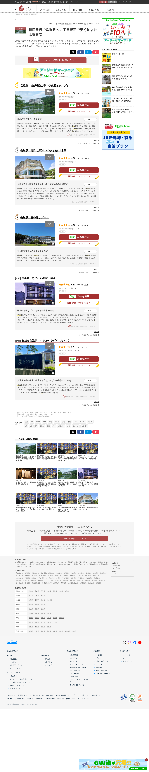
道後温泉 (40, 580)
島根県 (37, 622)
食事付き (84, 426)
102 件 (86, 158)
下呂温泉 (73, 578)
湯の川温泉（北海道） (47, 573)
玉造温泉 (65, 580)
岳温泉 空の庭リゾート (34, 217)
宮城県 (49, 591)
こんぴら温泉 (49, 580)
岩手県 (43, 591)
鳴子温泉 (66, 573)
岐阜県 (37, 613)
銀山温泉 (95, 573)
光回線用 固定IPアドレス (78, 667)
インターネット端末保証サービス (21, 679)
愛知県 (43, 613)
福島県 (57, 422)
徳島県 (31, 627)
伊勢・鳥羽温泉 (54, 583)
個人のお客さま (12, 651)
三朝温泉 (58, 580)
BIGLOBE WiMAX (16, 668)
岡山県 (43, 622)
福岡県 (31, 631)
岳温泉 (90, 422)
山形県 (61, 591)
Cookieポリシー (96, 695)
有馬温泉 (18, 580)
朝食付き (61, 426)
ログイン (131, 2)
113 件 (86, 93)
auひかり (13, 662)
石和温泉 (80, 575)
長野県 (37, 604)
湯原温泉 (80, 580)
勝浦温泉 (33, 580)
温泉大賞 (47, 659)
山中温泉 (49, 578)
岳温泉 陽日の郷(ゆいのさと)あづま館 (43, 150)
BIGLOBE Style (101, 670)
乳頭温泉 (59, 573)
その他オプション (16, 688)
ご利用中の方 (125, 651)
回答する (103, 2)
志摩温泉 (63, 583)
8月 (31, 426)
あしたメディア (49, 665)
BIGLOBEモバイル (16, 665)
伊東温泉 (96, 575)
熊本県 (49, 631)
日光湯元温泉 (36, 583)
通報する (96, 140)
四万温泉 (34, 575)
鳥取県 (31, 622)
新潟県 (43, 604)
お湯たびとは (117, 565)
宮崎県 (61, 631)
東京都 (43, 600)
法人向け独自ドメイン (77, 685)
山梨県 (31, 604)
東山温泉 (81, 573)
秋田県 (55, 591)
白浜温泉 (26, 580)
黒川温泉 (94, 580)
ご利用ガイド (117, 568)
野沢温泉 (58, 575)
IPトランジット (75, 676)
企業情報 (96, 651)
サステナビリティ (102, 661)
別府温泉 (87, 580)
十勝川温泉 (35, 573)
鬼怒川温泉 (42, 575)
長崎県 (43, 631)
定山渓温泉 (19, 573)
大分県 (55, 631)
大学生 (38, 422)
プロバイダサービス (76, 664)
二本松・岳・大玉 (79, 422)
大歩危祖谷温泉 (73, 583)
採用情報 (99, 667)
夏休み (42, 426)
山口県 (55, 622)
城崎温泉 (97, 578)
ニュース (99, 664)
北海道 (31, 591)
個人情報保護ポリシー (63, 695)
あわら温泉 (56, 578)
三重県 (49, 613)
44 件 (86, 285)
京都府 (37, 618)
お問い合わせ (11, 695)
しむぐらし (48, 662)
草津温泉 (103, 573)
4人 (32, 422)
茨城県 (43, 595)
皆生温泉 (72, 580)
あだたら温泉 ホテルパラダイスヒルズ (45, 340)
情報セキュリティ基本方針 (55, 699)
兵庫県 (49, 618)
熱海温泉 (91, 583)
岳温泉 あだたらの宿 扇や (38, 278)
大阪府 (43, 618)
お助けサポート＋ (16, 676)
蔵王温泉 (88, 573)
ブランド (99, 658)
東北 (50, 422)
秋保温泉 (73, 573)
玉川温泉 (27, 583)
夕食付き (76, 426)
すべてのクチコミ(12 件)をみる (88, 143)
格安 (54, 426)
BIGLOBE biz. (74, 655)
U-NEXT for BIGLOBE (17, 685)
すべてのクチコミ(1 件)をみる (89, 210)
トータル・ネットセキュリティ (20, 682)
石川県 (37, 609)
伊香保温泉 (19, 575)
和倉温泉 (41, 578)
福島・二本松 (66, 422)
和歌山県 (61, 618)
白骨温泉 (65, 575)
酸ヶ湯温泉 (19, 583)
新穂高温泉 (89, 578)
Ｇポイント (116, 574)
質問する (112, 2)
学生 (44, 422)
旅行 (68, 426)
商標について (70, 699)
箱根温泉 (45, 583)
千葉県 (37, 600)
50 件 (86, 225)
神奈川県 (49, 600)
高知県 (49, 627)
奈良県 (55, 618)
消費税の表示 (22, 695)
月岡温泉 (72, 575)
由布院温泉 (83, 583)
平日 (48, 426)
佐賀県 (37, 631)
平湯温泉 (81, 578)
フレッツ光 (73, 661)
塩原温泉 (50, 575)
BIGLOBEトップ (83, 699)
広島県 (49, 622)
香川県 (37, 627)
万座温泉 (27, 575)
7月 (26, 426)
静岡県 (31, 613)
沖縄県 (74, 631)
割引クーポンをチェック (78, 111)
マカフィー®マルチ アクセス (79, 681)
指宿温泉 (98, 583)
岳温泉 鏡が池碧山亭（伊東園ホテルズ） (44, 85)
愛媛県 (43, 627)
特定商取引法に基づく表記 (15, 699)
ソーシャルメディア (103, 673)
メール (125, 658)
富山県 (31, 609)
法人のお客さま (72, 651)
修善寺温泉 (19, 578)
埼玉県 (31, 600)
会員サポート (127, 661)
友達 (26, 422)
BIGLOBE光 (14, 659)
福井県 (43, 609)
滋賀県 (31, 618)
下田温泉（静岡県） (31, 578)
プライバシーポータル (80, 695)
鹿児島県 (67, 631)
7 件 (85, 347)
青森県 (37, 591)
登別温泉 (27, 573)
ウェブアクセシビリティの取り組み (41, 695)
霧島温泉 (102, 580)
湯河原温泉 (88, 575)
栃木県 (31, 595)
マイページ (123, 2)
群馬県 (37, 595)
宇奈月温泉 (65, 578)
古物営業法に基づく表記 (35, 699)
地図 (62, 99)
